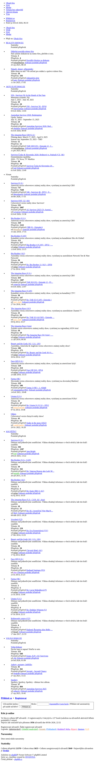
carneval (16, 284)
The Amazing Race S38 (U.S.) (23, 135)
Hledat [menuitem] (8, 7)
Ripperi (74, 729)
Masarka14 (17, 229)
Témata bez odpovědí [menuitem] (14, 10)
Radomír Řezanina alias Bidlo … (39, 630)
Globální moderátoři (30, 729)
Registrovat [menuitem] (10, 21)
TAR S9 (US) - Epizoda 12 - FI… (39, 282)
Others (13, 414)
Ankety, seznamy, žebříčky (21, 665)
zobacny (16, 691)
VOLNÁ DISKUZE (14, 638)
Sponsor (81, 729)
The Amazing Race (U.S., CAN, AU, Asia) (28, 500)
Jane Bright (30, 451)
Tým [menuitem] (8, 14)
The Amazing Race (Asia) (21, 326)
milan (15, 247)
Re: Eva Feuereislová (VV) (37, 531)
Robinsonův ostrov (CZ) (20, 618)
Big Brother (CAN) (18, 236)
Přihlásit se (6, 698)
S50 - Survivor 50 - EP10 (36, 106)
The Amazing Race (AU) (21, 308)
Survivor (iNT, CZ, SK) (20, 201)
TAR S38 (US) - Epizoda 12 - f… (39, 146)
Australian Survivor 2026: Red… (39, 126)
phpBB (14, 755)
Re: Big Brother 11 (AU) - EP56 (39, 265)
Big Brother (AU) (18, 253)
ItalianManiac (18, 63)
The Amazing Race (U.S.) (21, 273)
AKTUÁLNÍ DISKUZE (15, 87)
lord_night (17, 302)
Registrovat (20, 698)
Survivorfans (18, 109)
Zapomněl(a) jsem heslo (59, 704)
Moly (15, 513)
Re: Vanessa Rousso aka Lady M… (40, 471)
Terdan (6, 751)
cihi (14, 658)
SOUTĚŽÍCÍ (11, 432)
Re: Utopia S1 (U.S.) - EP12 (37, 405)
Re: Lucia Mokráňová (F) (36, 590)
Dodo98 (16, 673)
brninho (16, 473)
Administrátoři (15, 729)
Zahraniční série (32, 78)
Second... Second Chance (36, 671)
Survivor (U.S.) (17, 183)
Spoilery (14, 680)
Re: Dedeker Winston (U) (36, 610)
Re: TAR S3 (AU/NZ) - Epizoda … (40, 317)
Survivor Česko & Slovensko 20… (40, 166)
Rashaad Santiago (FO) (35, 570)
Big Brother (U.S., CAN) (21, 460)
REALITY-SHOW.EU (15, 43)
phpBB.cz (18, 759)
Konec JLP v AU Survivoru (37, 656)
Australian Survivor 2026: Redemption (26, 115)
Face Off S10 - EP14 (34, 370)
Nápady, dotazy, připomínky (22, 69)
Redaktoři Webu (63, 729)
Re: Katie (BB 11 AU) (35, 491)
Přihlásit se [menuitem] (10, 18)
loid (14, 168)
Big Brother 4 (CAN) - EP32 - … (39, 245)
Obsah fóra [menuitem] (10, 3)
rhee (15, 572)
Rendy (16, 632)
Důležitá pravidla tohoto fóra (22, 51)
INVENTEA (30, 757)
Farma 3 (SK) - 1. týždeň (36, 388)
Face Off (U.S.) (17, 361)
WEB (8, 30)
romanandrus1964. (20, 390)
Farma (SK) (15, 379)
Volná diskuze (16, 647)
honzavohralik (19, 407)
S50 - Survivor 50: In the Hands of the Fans (28, 95)
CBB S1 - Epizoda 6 (34, 227)
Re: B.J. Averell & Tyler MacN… (39, 511)
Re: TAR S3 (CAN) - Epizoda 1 (39, 300)
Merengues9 (18, 194)
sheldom (16, 128)
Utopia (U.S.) (16, 396)
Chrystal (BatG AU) (34, 550)
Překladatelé (51, 729)
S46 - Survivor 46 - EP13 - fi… (38, 192)
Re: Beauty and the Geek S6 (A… (39, 353)
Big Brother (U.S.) (18, 218)
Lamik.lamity (18, 425)
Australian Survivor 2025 (36, 689)
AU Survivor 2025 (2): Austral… (39, 210)
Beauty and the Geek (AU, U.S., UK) (25, 344)
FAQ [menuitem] (8, 5)
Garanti (42, 729)
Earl (15, 454)
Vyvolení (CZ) (16, 519)
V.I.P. (87, 729)
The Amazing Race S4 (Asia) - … (39, 335)
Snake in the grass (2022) (36, 423)
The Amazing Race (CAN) (21, 291)
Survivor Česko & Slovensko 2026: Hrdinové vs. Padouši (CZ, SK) (37, 155)
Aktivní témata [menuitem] (12, 12)
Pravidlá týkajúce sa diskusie (37, 60)
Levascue (17, 212)
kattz (15, 80)
